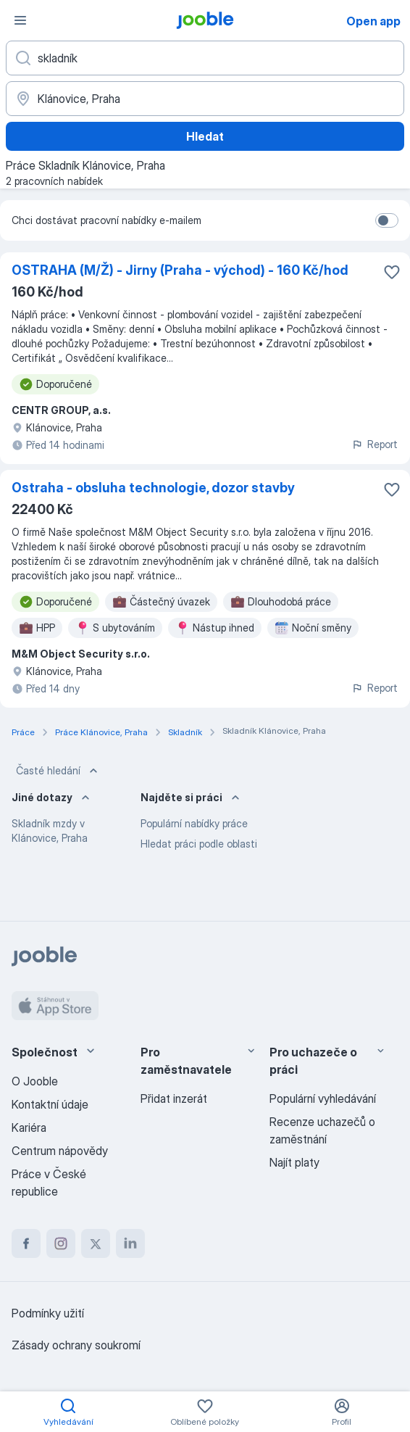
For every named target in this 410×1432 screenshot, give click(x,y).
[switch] (386, 220)
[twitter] (95, 1243)
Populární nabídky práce (194, 823)
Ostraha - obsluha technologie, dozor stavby (153, 487)
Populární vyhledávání (322, 1098)
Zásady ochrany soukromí (76, 1345)
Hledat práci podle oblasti (199, 843)
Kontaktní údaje (50, 1104)
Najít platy (294, 1162)
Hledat (205, 136)
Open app (373, 21)
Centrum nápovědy (60, 1150)
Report (374, 444)
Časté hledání (58, 770)
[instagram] (60, 1243)
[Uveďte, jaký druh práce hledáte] (205, 58)
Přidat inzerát (174, 1098)
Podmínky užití (48, 1313)
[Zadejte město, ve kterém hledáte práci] (205, 98)
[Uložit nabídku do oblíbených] (392, 272)
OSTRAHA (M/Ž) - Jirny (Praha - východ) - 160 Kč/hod (180, 270)
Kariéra (29, 1127)
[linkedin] (130, 1243)
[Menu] (20, 20)
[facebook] (26, 1243)
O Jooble (35, 1081)
